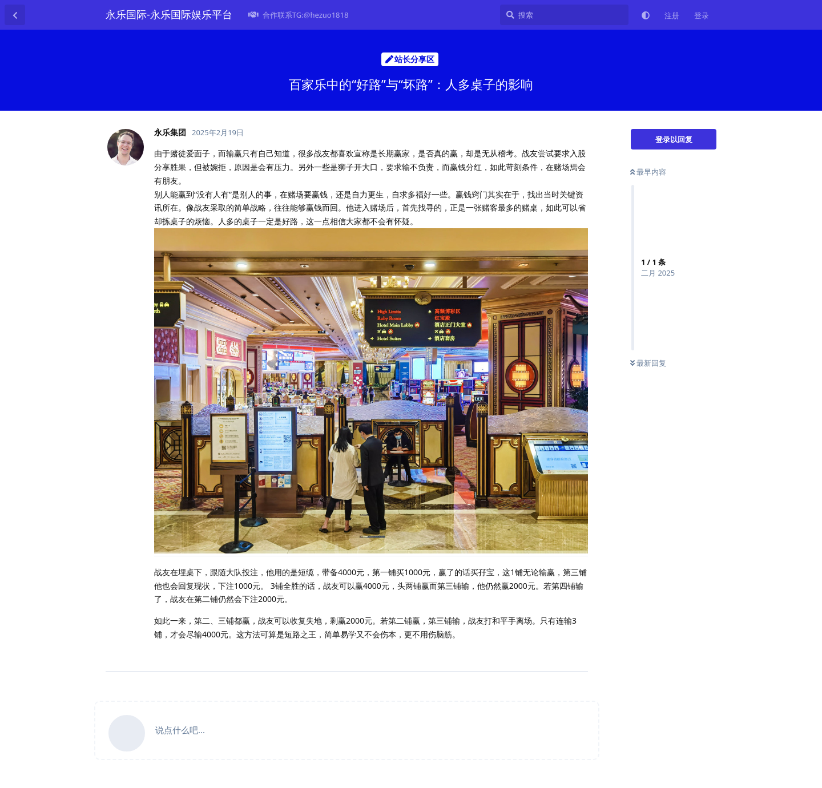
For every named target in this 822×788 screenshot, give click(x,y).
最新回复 (648, 363)
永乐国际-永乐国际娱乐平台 (169, 14)
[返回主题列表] (15, 15)
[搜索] (564, 15)
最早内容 (648, 172)
